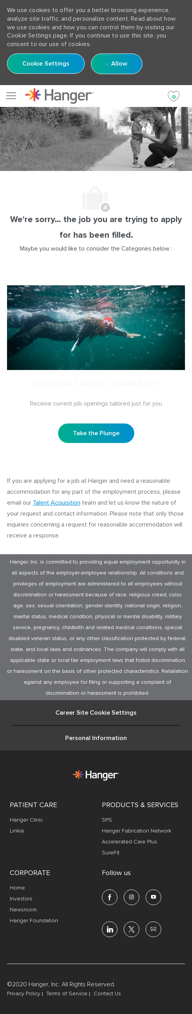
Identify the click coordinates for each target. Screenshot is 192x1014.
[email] (153, 929)
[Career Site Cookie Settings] (96, 712)
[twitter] (131, 929)
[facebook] (109, 897)
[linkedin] (109, 929)
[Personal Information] (96, 738)
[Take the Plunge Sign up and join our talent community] (96, 433)
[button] (46, 63)
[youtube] (153, 897)
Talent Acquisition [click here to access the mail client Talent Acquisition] (56, 503)
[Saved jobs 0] (174, 95)
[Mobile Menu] (11, 95)
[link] (59, 96)
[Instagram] (131, 897)
